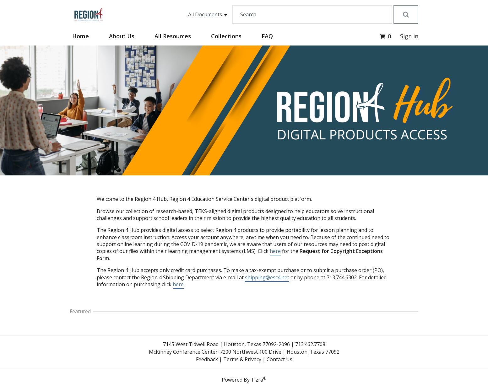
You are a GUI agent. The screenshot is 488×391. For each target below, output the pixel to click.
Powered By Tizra (244, 379)
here (275, 251)
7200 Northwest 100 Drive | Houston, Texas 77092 (279, 351)
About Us (121, 36)
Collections (226, 36)
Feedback (207, 359)
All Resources (173, 36)
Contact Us (279, 359)
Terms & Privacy (242, 359)
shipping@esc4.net (267, 277)
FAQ (267, 36)
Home (80, 36)
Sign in (409, 36)
